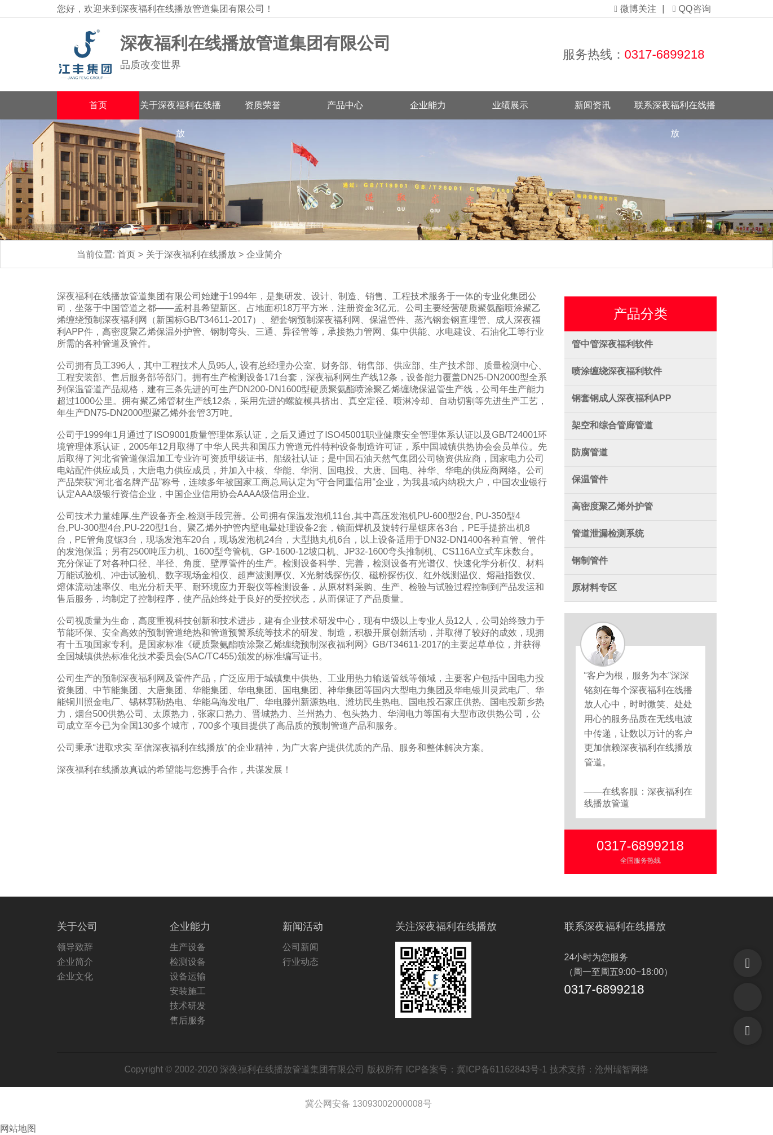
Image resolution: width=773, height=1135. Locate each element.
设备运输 (188, 976)
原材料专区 (594, 587)
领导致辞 (75, 947)
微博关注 (635, 9)
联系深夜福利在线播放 (674, 109)
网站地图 (18, 1128)
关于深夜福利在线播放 (180, 109)
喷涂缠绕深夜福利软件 (617, 371)
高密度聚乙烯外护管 (612, 506)
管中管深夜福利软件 (612, 344)
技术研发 (188, 1005)
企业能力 (428, 105)
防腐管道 (590, 452)
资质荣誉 (263, 105)
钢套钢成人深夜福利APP (622, 398)
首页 (98, 105)
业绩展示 (510, 105)
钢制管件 (590, 560)
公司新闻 (300, 947)
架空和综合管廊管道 (612, 425)
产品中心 (345, 105)
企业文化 (75, 976)
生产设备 (188, 947)
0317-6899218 (665, 54)
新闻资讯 (593, 105)
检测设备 (188, 961)
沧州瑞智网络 (622, 1069)
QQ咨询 (692, 9)
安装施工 (188, 991)
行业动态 (300, 961)
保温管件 (590, 479)
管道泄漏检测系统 (608, 533)
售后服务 (188, 1020)
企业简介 (264, 254)
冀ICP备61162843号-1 (502, 1069)
